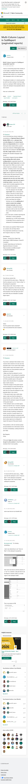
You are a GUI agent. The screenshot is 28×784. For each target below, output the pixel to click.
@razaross (7, 134)
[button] (13, 48)
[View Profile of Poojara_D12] (12, 124)
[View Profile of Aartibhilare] (10, 499)
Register (7, 20)
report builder (7, 97)
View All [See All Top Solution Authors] (5, 694)
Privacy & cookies (4, 770)
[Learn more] (7, 659)
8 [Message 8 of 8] (7, 254)
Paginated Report (17, 96)
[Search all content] (16, 23)
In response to (13, 465)
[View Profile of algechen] (9, 314)
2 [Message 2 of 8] (7, 448)
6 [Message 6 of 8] (7, 334)
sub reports (14, 97)
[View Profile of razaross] (9, 55)
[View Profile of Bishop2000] (9, 268)
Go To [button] (23, 20)
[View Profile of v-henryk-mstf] (15, 348)
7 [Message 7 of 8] (7, 300)
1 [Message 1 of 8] (7, 101)
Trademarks (3, 774)
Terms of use (3, 772)
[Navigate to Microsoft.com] (5, 13)
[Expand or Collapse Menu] (2, 16)
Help (18, 20)
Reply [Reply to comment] (13, 258)
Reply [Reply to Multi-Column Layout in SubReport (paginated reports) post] (13, 105)
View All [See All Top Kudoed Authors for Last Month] (5, 725)
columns (9, 96)
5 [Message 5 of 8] (8, 486)
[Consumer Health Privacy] (14, 780)
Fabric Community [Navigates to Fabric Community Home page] (16, 13)
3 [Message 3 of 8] (8, 618)
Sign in (13, 20)
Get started (18, 29)
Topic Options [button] (21, 48)
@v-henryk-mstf (8, 543)
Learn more (4, 8)
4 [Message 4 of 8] (8, 518)
